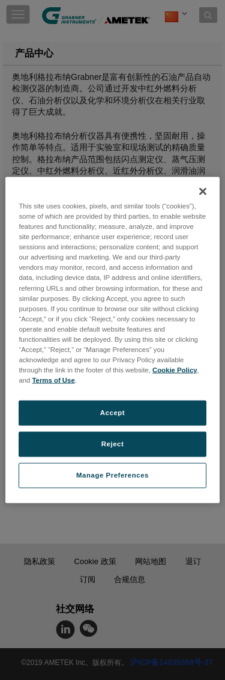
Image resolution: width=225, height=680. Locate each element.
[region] (112, 340)
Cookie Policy (174, 370)
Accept (112, 412)
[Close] (203, 191)
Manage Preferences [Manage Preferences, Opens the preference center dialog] (112, 475)
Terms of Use (53, 380)
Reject (112, 444)
